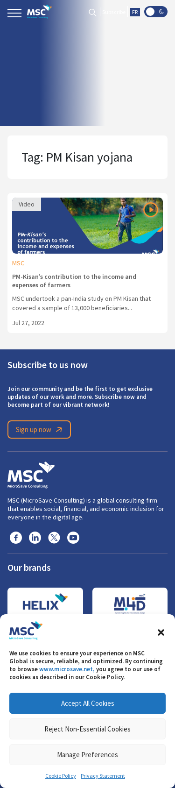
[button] (161, 630)
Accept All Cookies (87, 703)
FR (135, 12)
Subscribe (114, 12)
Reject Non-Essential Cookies (87, 728)
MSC (18, 263)
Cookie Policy (60, 776)
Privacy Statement (103, 776)
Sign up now (40, 429)
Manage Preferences (87, 754)
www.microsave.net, (67, 669)
